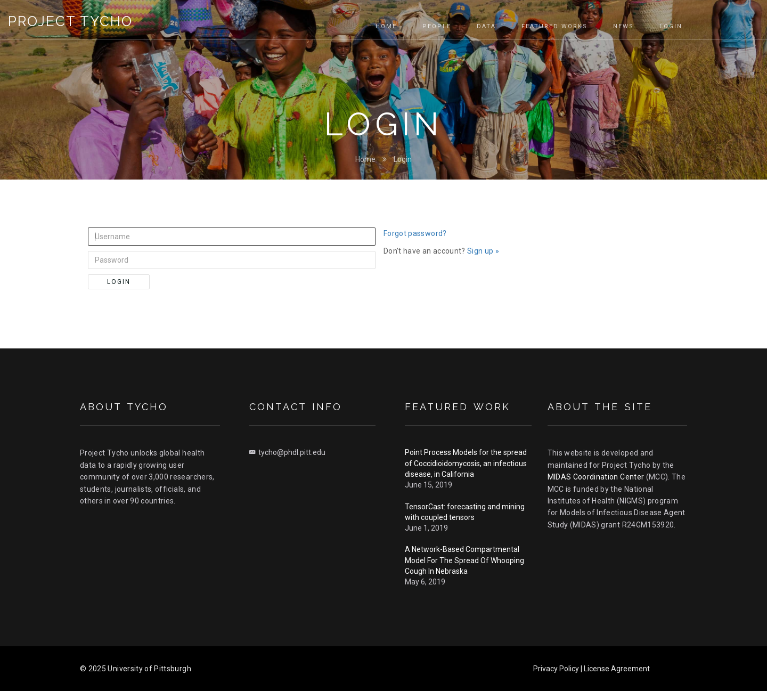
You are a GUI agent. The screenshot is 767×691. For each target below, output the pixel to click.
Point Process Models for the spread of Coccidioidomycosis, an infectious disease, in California (466, 463)
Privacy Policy (556, 668)
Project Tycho (70, 21)
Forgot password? (415, 233)
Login (403, 159)
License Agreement (617, 668)
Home (365, 159)
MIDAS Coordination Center (596, 477)
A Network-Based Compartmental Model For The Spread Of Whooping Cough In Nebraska (464, 560)
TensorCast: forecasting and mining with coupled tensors (465, 512)
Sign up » (483, 251)
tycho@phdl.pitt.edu (287, 452)
